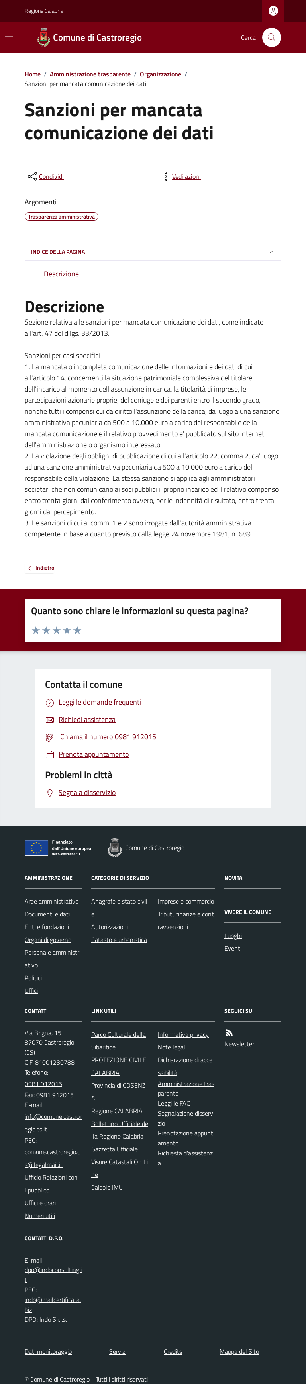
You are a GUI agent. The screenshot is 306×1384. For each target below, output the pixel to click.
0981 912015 (43, 1083)
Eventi (232, 948)
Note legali (172, 1047)
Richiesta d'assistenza (185, 1158)
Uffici (31, 990)
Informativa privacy (183, 1034)
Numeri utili (40, 1215)
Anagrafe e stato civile (119, 908)
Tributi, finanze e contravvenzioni (186, 920)
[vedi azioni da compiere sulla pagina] (180, 176)
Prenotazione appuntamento (185, 1138)
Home (33, 74)
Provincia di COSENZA (118, 1092)
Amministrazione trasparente (90, 74)
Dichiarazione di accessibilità (185, 1066)
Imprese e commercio (186, 901)
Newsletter (239, 1044)
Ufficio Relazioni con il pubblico (52, 1184)
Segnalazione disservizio (186, 1118)
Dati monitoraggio (48, 1351)
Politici (33, 978)
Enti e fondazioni (47, 927)
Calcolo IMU (107, 1187)
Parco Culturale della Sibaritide (118, 1041)
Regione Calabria (44, 10)
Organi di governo (48, 939)
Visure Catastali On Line (119, 1168)
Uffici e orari (40, 1203)
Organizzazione (160, 74)
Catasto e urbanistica (119, 939)
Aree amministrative (51, 901)
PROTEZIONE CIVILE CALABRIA (118, 1066)
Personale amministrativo (52, 958)
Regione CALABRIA (117, 1111)
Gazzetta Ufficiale (114, 1149)
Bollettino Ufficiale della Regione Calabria (119, 1130)
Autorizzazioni (109, 927)
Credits (173, 1351)
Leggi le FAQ (174, 1103)
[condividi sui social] (45, 176)
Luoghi (233, 935)
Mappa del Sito (239, 1351)
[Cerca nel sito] (268, 37)
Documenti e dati (47, 914)
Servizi (117, 1351)
